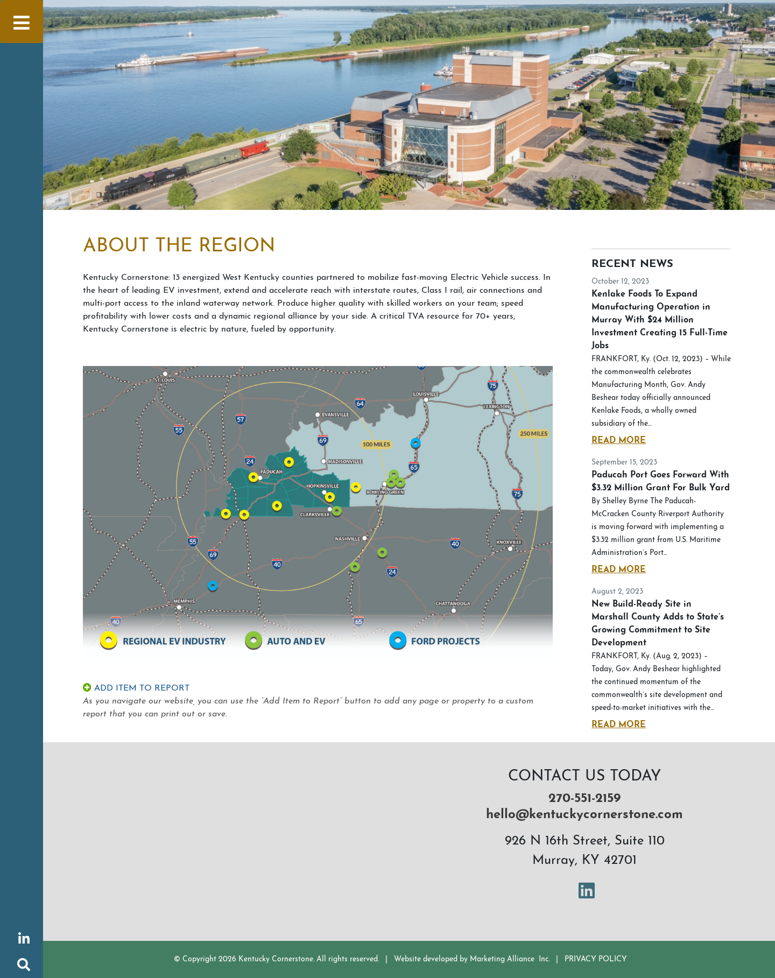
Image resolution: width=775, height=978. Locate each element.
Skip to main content (0, 8)
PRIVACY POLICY (596, 959)
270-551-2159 (584, 798)
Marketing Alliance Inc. (509, 959)
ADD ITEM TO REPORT (136, 688)
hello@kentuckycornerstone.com (584, 814)
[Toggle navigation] (21, 21)
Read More (618, 441)
